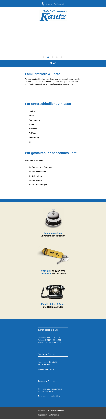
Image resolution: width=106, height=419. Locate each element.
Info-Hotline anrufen (53, 307)
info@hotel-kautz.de (52, 342)
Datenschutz (54, 415)
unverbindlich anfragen (53, 236)
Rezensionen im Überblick (49, 396)
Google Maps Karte (46, 369)
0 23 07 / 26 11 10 (55, 4)
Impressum (42, 415)
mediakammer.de (57, 410)
